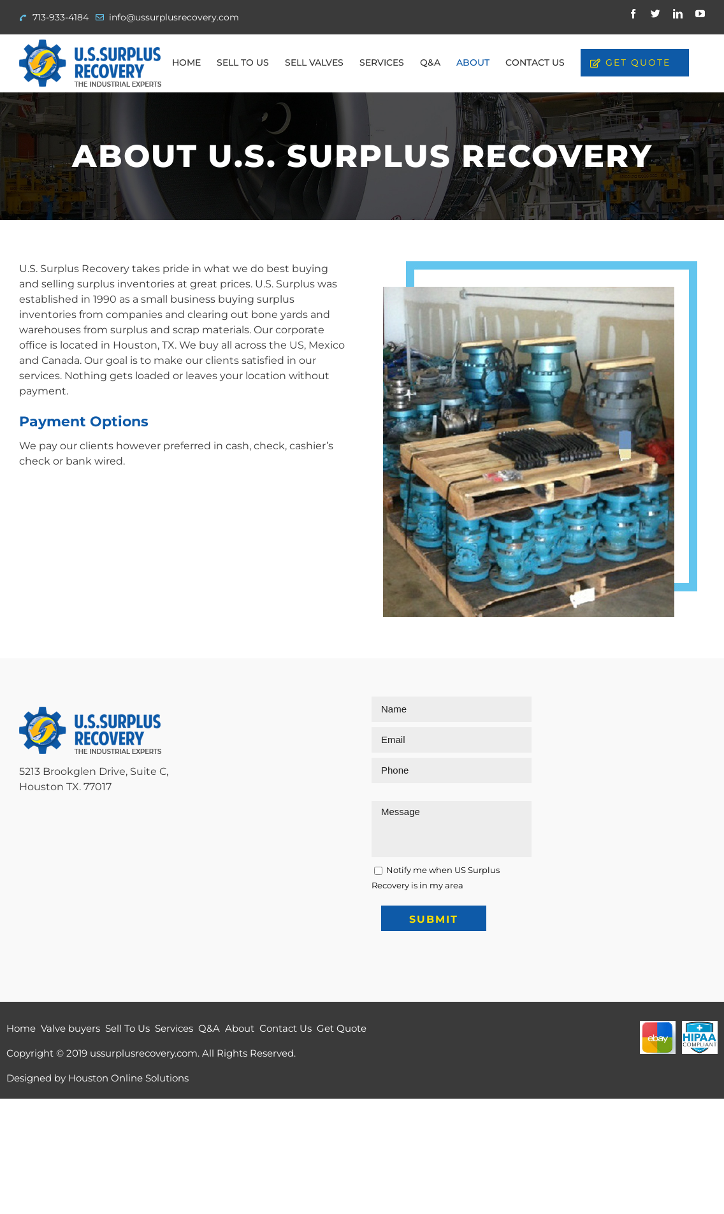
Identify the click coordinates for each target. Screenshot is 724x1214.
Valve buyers (70, 1028)
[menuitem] (186, 62)
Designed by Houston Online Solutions (97, 1078)
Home (21, 1028)
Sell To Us (127, 1028)
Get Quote (341, 1028)
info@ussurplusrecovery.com (174, 17)
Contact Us (285, 1028)
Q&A (209, 1028)
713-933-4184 (61, 17)
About (239, 1028)
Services (174, 1028)
